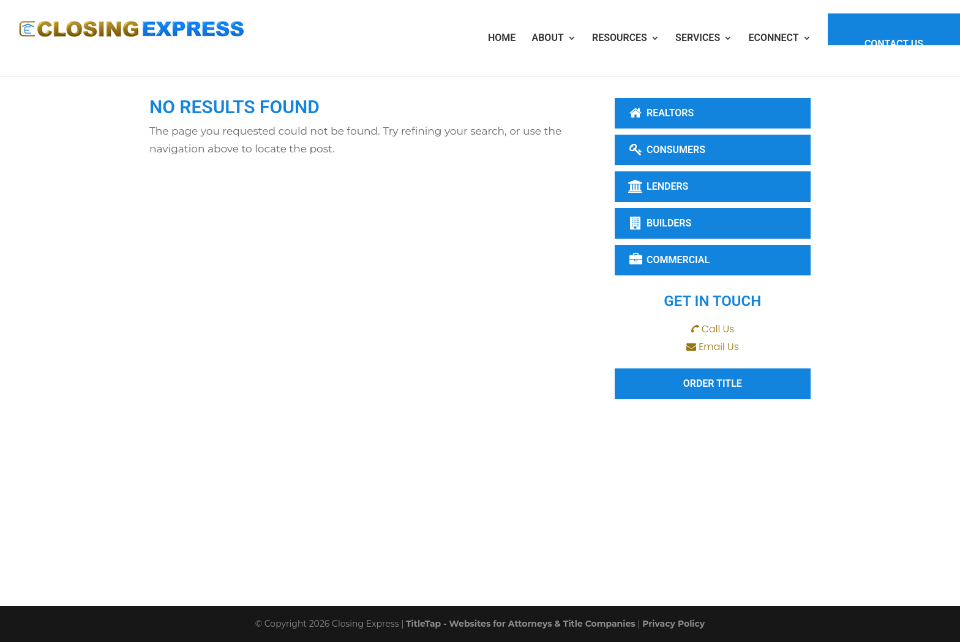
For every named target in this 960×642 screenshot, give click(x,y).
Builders (660, 223)
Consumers (666, 149)
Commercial (669, 260)
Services (697, 37)
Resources (619, 37)
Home (502, 37)
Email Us (719, 347)
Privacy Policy (673, 623)
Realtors (661, 113)
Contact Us (893, 44)
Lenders (658, 186)
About (548, 37)
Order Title (712, 383)
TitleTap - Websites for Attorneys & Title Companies (521, 623)
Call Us (718, 329)
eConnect (773, 37)
